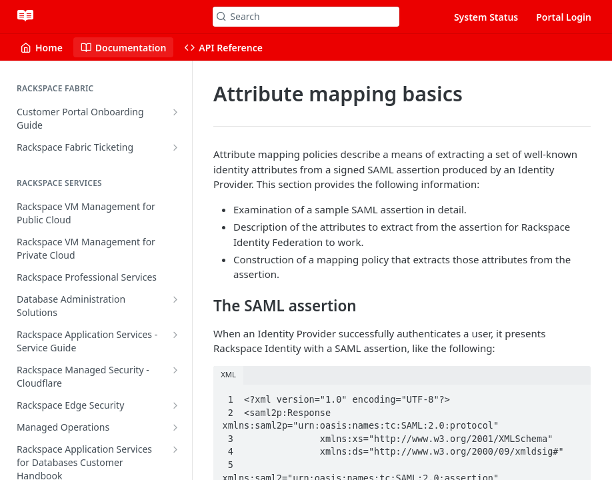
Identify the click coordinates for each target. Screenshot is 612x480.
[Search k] (306, 17)
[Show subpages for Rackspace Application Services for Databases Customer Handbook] (175, 449)
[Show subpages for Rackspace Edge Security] (175, 405)
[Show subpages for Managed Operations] (175, 427)
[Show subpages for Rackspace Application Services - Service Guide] (175, 334)
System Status (486, 17)
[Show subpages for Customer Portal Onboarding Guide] (175, 112)
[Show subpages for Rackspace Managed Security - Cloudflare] (175, 370)
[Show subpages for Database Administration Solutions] (175, 299)
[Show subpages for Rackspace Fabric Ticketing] (175, 147)
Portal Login (563, 17)
